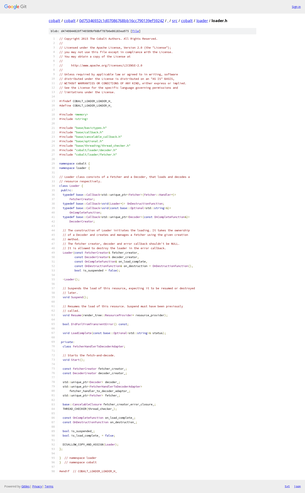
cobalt (54, 20)
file (135, 31)
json (297, 486)
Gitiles (25, 486)
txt (287, 486)
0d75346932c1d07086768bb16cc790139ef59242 (121, 20)
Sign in (296, 7)
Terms (48, 486)
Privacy (37, 486)
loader (202, 20)
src (174, 20)
